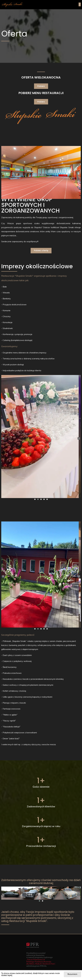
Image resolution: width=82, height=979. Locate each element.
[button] (34, 499)
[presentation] (3, 438)
